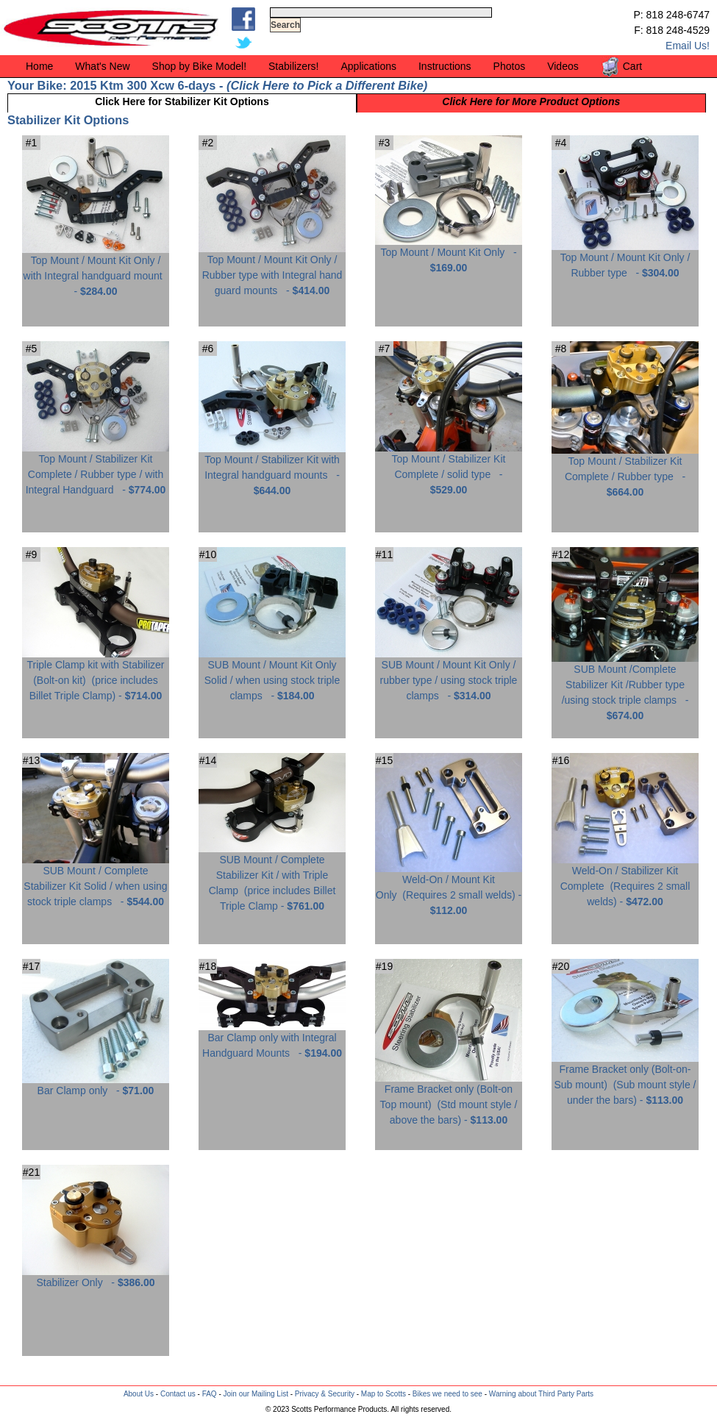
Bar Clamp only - (95, 1085)
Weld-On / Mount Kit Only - (448, 889)
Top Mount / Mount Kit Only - (448, 254)
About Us (139, 1394)
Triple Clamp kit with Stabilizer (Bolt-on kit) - (95, 675)
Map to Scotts (383, 1394)
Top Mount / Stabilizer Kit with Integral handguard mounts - (272, 469)
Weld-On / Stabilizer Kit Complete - (625, 880)
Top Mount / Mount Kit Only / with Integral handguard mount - (95, 270)
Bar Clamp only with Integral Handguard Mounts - (272, 1040)
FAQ (209, 1394)
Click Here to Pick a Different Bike (326, 85)
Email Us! (688, 45)
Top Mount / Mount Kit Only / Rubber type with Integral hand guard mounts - (272, 269)
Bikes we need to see (447, 1394)
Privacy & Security (324, 1394)
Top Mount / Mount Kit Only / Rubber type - (625, 259)
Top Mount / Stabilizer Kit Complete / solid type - (448, 469)
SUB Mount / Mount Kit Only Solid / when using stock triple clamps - (272, 675)
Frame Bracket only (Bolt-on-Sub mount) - (625, 1079)
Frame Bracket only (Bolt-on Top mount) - (448, 1099)
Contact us (178, 1394)
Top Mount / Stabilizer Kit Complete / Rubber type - (625, 471)
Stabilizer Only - (95, 1277)
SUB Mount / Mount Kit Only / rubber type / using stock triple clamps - (448, 675)
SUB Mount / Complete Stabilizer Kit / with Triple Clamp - (272, 877)
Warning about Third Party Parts (541, 1394)
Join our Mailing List (256, 1394)
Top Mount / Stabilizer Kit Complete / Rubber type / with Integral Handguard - (95, 469)
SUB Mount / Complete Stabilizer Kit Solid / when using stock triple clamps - (95, 880)
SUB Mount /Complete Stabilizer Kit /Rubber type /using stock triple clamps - (625, 686)
